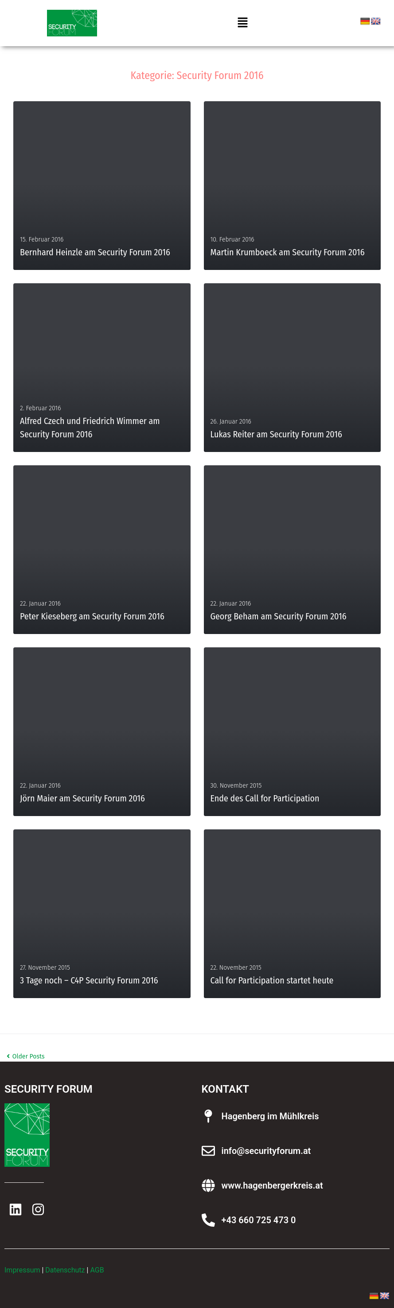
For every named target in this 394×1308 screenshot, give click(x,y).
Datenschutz (65, 1270)
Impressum (22, 1270)
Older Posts (26, 1056)
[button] (242, 23)
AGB (97, 1270)
